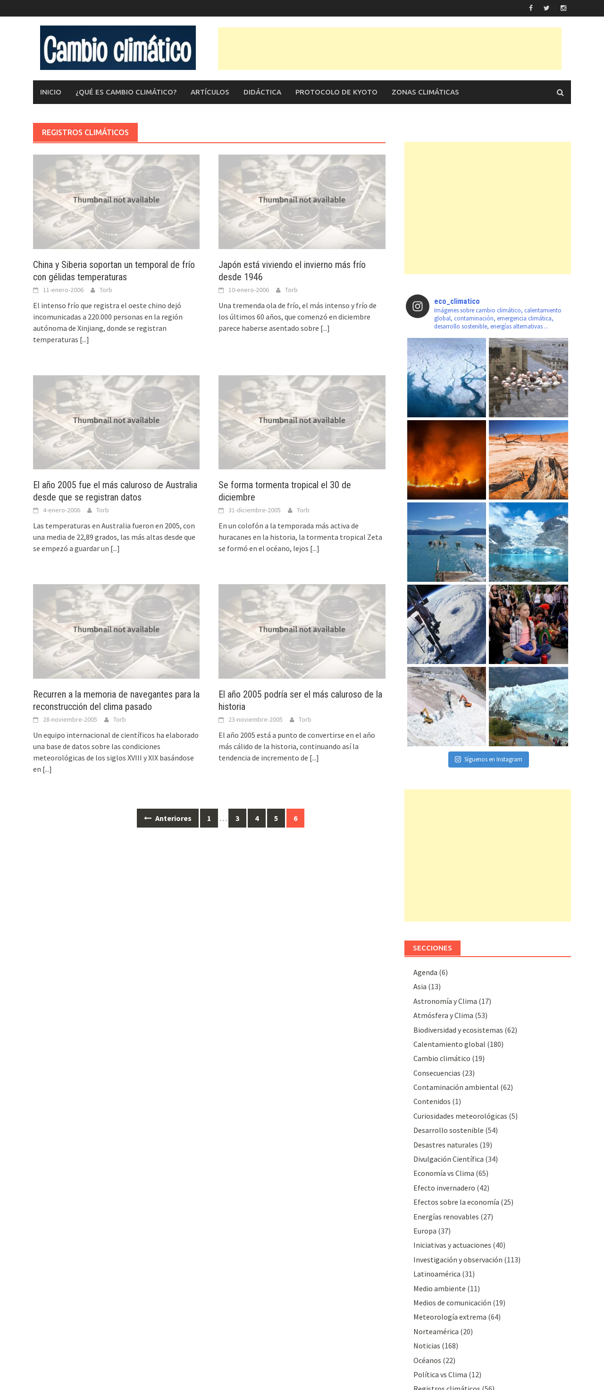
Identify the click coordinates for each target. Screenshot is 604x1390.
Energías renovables (446, 1216)
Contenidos (432, 1101)
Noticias (426, 1345)
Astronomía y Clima (445, 1001)
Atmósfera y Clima (443, 1015)
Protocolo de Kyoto (336, 92)
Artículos (210, 92)
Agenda (425, 972)
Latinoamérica (437, 1273)
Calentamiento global (449, 1044)
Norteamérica (436, 1331)
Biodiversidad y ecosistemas (458, 1030)
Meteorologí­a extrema (450, 1316)
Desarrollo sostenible (448, 1130)
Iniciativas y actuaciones (452, 1245)
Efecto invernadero (444, 1187)
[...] (84, 339)
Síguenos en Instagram (488, 759)
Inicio (50, 92)
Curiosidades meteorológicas (460, 1116)
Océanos (427, 1360)
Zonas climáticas (425, 92)
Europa (424, 1230)
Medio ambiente (439, 1288)
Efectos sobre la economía (456, 1202)
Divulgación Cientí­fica (448, 1159)
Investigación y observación (458, 1259)
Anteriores (168, 818)
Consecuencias (437, 1073)
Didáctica (262, 92)
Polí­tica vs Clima (440, 1374)
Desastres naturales (445, 1144)
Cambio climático (441, 1058)
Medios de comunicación (452, 1302)
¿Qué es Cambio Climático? (126, 92)
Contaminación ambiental (456, 1087)
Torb (106, 289)
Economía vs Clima (443, 1173)
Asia (420, 986)
